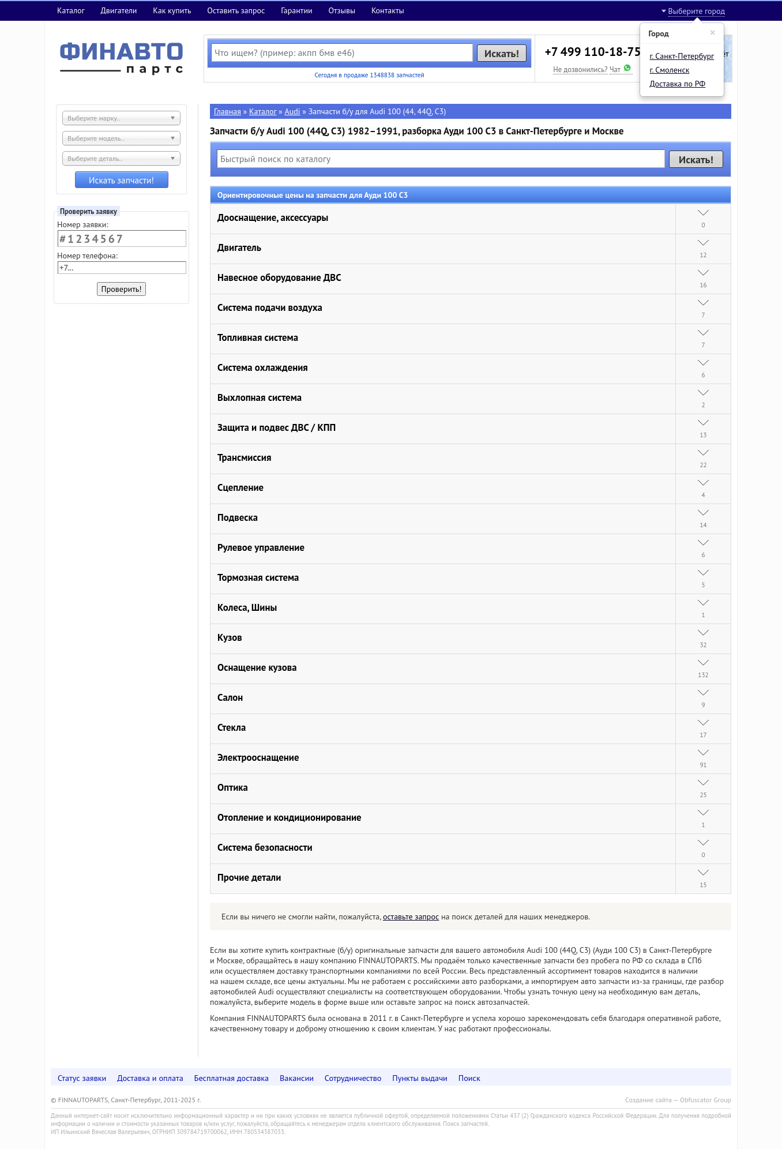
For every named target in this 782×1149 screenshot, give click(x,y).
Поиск (469, 1077)
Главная (227, 111)
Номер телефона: (87, 255)
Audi (292, 111)
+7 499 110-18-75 (593, 51)
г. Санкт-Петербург (682, 56)
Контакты (387, 10)
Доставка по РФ (678, 83)
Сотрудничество (353, 1077)
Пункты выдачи (420, 1077)
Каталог (71, 10)
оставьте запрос (411, 916)
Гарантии (297, 10)
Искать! (501, 53)
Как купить (172, 10)
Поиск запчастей (465, 1124)
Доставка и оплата (150, 1077)
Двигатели (118, 10)
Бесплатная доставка (231, 1077)
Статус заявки (82, 1077)
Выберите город (696, 11)
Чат (621, 69)
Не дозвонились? (580, 69)
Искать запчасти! (121, 180)
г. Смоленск (670, 70)
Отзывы (341, 10)
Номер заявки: (82, 224)
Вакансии (297, 1077)
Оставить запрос (236, 10)
